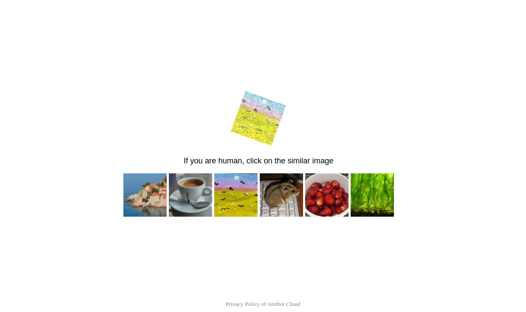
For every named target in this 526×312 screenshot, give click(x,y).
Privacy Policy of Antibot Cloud (263, 304)
